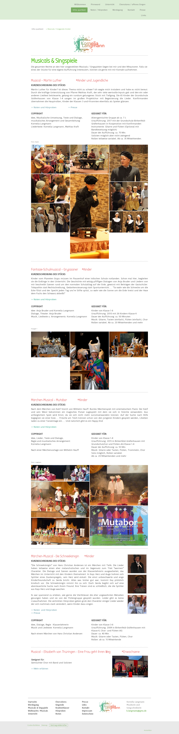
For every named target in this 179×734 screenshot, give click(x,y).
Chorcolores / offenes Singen (132, 4)
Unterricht (109, 4)
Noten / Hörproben (99, 10)
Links (143, 15)
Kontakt (131, 10)
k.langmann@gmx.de (136, 711)
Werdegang (117, 10)
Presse (142, 10)
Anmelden (148, 730)
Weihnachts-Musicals (38, 711)
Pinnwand (95, 4)
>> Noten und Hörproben (43, 107)
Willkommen (80, 4)
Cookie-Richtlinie (33, 725)
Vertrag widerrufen (58, 725)
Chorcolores (61, 702)
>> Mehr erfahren (39, 668)
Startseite (32, 702)
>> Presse (72, 107)
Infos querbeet (79, 10)
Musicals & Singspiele (38, 708)
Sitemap (44, 725)
